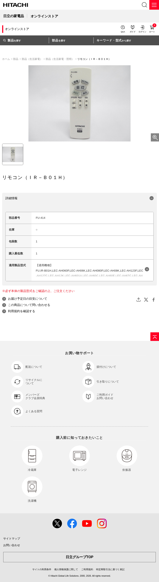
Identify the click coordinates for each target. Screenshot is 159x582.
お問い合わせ (11, 545)
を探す (12, 40)
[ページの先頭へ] (154, 336)
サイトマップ (11, 538)
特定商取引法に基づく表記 (110, 569)
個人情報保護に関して (66, 569)
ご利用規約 (87, 569)
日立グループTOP (80, 557)
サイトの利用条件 (41, 569)
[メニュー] (154, 5)
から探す (114, 40)
